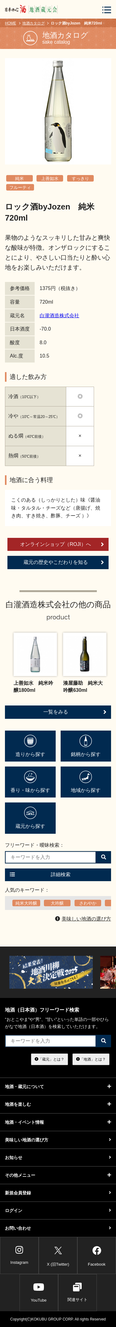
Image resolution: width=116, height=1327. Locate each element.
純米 (19, 178)
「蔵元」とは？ (49, 1059)
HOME (10, 23)
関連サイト (77, 1292)
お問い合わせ (58, 1228)
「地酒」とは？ (91, 1059)
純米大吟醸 (26, 903)
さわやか (88, 903)
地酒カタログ (33, 23)
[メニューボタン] (106, 10)
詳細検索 (40, 874)
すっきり (80, 178)
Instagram (19, 1255)
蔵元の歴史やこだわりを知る (64, 562)
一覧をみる (75, 712)
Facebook (96, 1255)
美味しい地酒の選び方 (83, 918)
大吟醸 (57, 903)
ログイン (58, 1210)
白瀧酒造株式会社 (59, 315)
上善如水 (49, 178)
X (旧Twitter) (58, 1255)
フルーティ (20, 187)
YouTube (38, 1292)
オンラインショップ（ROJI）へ (62, 544)
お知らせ (58, 1157)
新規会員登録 (58, 1192)
